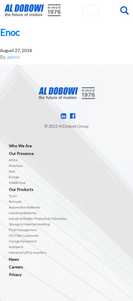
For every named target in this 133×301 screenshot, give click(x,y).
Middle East (17, 182)
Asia (12, 171)
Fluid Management (23, 230)
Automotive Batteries (24, 207)
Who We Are (20, 145)
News (14, 259)
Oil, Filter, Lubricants (24, 235)
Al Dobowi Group (32, 10)
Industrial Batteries (23, 213)
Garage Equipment (23, 241)
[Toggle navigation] (91, 10)
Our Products (21, 189)
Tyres (13, 196)
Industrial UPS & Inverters (27, 252)
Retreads (15, 201)
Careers (16, 267)
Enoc (10, 32)
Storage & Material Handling (29, 224)
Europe (14, 177)
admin (13, 57)
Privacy (15, 274)
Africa (13, 160)
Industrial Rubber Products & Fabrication (38, 218)
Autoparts (16, 247)
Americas (16, 166)
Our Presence (21, 153)
